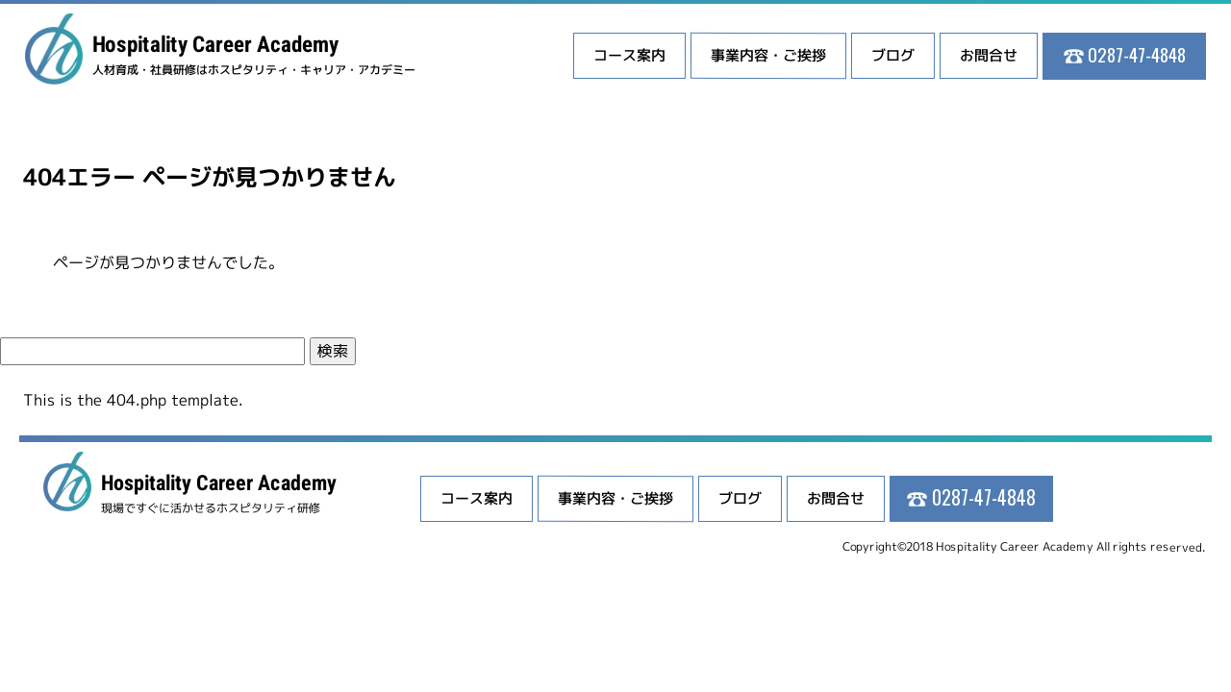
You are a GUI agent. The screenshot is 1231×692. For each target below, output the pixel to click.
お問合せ (988, 55)
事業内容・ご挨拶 (768, 55)
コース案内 (629, 55)
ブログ (893, 55)
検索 (332, 350)
